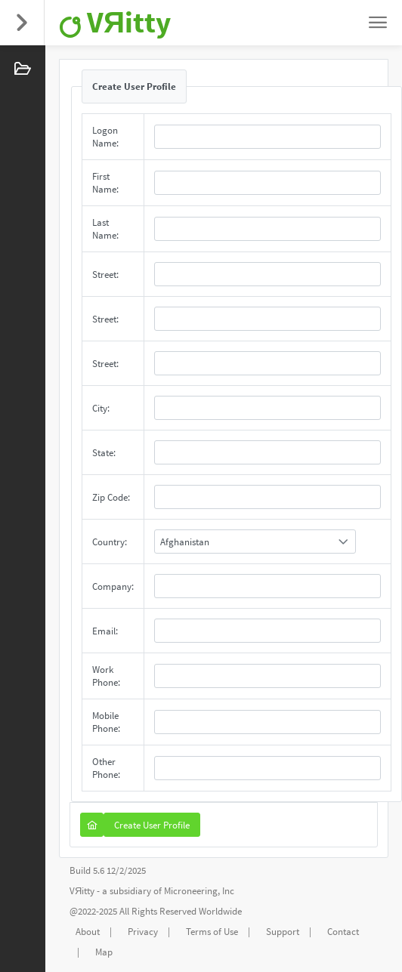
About (88, 931)
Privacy (143, 931)
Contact (343, 931)
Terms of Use (212, 931)
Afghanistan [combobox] (184, 541)
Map (104, 952)
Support (282, 931)
